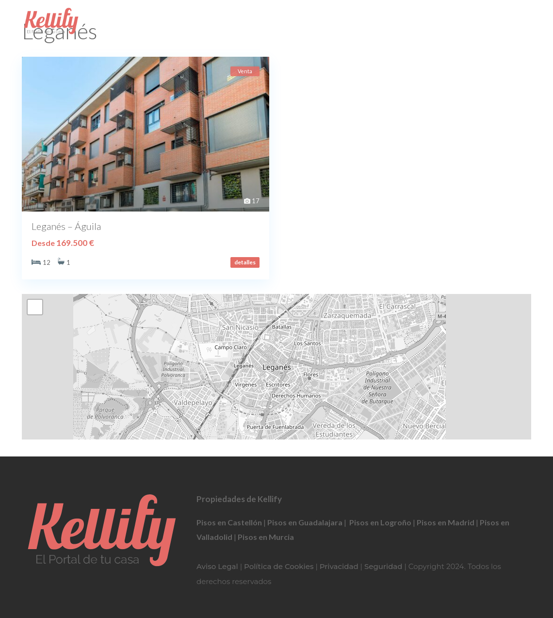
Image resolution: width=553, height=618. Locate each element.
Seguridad (383, 566)
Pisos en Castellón (229, 522)
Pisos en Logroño (380, 522)
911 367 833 (276, 21)
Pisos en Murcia (266, 536)
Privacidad (339, 566)
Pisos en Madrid (445, 522)
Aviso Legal (217, 566)
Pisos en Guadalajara (304, 522)
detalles (245, 262)
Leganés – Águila (66, 226)
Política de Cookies (278, 566)
